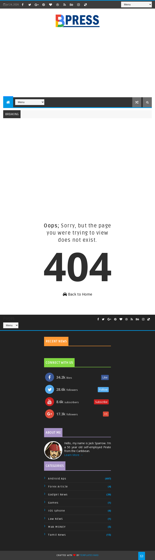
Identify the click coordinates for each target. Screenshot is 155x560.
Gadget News (58, 494)
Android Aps (57, 478)
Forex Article (58, 486)
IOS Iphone (56, 510)
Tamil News (57, 534)
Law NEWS (55, 519)
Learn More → (73, 455)
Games (53, 502)
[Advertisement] (79, 62)
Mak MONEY (57, 527)
